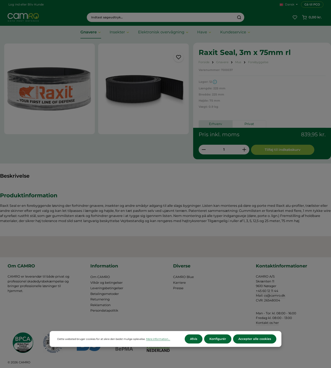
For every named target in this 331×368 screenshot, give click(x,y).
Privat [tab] (249, 124)
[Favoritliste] (294, 17)
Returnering (100, 299)
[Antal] (224, 149)
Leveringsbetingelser (106, 288)
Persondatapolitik (104, 310)
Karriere (179, 283)
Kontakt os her (267, 323)
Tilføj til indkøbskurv (282, 150)
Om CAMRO (100, 277)
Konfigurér (217, 339)
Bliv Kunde (36, 4)
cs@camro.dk (274, 295)
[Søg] (239, 17)
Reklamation (100, 305)
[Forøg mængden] (244, 149)
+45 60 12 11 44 (267, 291)
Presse (178, 288)
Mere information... (158, 339)
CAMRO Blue (183, 277)
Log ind (14, 4)
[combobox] (161, 17)
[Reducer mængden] (204, 149)
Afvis (193, 339)
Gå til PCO (312, 4)
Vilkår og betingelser (106, 283)
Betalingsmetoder (104, 294)
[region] (96, 89)
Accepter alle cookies (254, 339)
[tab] (15, 176)
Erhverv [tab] (215, 124)
